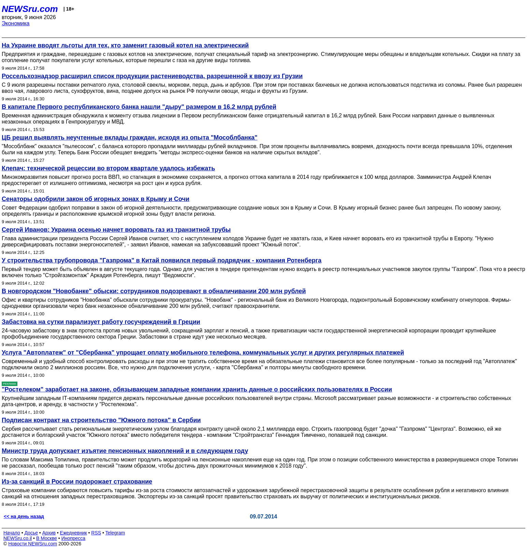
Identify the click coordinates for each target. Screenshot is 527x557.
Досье (31, 532)
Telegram (115, 532)
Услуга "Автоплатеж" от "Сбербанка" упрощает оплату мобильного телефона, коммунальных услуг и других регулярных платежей (203, 352)
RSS (96, 532)
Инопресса (73, 538)
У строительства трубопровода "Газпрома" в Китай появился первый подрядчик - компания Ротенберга (162, 260)
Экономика (16, 23)
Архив (49, 532)
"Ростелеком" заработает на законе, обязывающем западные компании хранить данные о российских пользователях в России (197, 389)
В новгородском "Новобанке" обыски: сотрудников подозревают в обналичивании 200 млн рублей (154, 291)
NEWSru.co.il (17, 538)
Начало (11, 532)
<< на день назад (24, 516)
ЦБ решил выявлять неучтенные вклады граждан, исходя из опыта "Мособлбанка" (129, 137)
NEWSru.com (30, 9)
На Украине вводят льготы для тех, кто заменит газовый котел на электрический (125, 45)
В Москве (46, 538)
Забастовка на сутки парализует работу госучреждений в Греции (101, 321)
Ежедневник (73, 532)
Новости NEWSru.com (32, 543)
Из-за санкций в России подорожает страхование (77, 481)
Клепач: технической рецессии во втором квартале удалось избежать (108, 168)
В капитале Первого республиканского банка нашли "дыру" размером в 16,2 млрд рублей (139, 106)
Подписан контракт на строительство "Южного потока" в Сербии (101, 420)
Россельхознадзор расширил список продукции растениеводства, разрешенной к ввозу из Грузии (152, 76)
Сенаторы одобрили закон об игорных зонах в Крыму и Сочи (95, 199)
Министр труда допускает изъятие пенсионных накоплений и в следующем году (125, 450)
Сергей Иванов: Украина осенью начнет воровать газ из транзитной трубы (116, 229)
